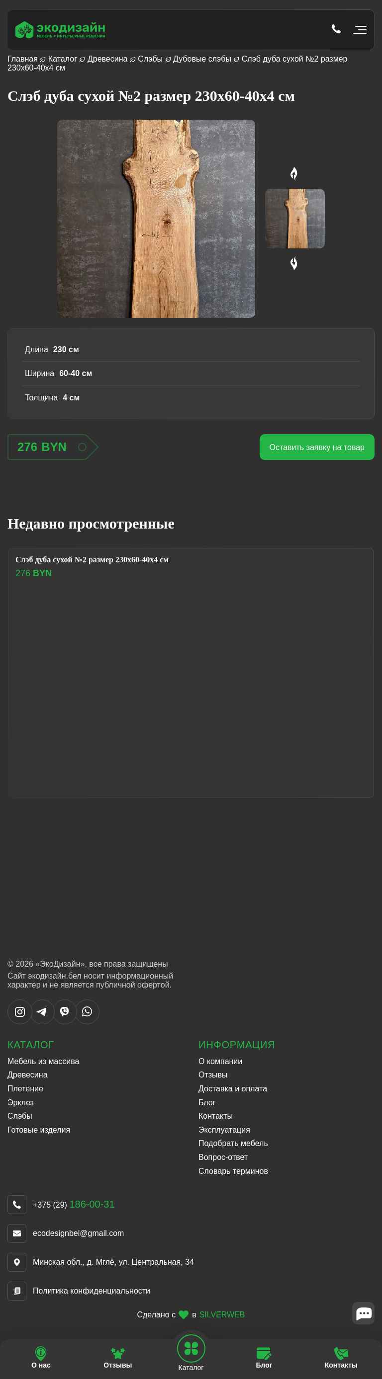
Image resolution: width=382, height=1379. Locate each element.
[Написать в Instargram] (19, 1021)
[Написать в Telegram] (42, 1021)
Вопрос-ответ (223, 1157)
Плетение (25, 1088)
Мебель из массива (43, 1061)
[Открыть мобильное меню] (358, 30)
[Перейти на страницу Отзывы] (118, 1358)
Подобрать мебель (233, 1143)
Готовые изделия (38, 1130)
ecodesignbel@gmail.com (78, 1233)
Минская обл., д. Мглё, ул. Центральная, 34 (113, 1262)
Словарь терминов (233, 1171)
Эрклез (20, 1102)
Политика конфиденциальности (91, 1291)
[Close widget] (363, 1313)
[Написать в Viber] (64, 1021)
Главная (22, 59)
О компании (220, 1061)
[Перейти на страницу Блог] (264, 1358)
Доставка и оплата (232, 1088)
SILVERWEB (222, 1315)
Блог (207, 1102)
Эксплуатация (224, 1130)
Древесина (108, 59)
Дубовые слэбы (202, 59)
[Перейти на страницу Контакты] (341, 1358)
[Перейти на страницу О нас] (41, 1358)
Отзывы (213, 1075)
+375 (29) (74, 1205)
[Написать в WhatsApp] (87, 1021)
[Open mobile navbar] (191, 1349)
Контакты (215, 1116)
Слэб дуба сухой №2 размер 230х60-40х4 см (92, 559)
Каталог (62, 59)
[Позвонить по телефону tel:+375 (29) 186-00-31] (336, 29)
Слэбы (150, 59)
